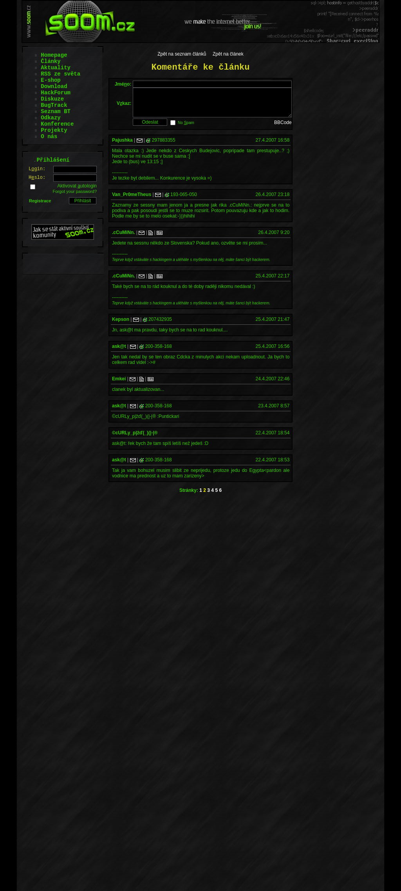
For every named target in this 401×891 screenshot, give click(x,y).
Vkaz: (124, 106)
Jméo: (123, 84)
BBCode (283, 128)
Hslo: (37, 177)
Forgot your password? (75, 191)
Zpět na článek (228, 54)
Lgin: (37, 169)
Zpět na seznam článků (181, 54)
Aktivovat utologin (77, 186)
